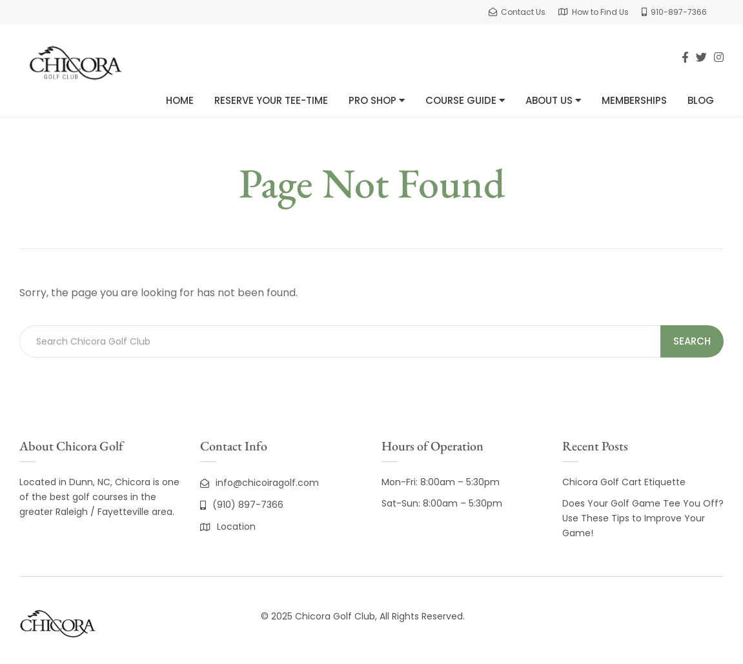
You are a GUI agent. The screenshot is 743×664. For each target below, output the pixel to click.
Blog (700, 100)
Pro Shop (377, 100)
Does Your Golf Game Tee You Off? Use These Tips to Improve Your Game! (643, 518)
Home (180, 100)
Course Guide (465, 100)
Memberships (634, 100)
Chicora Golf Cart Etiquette (624, 482)
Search (692, 341)
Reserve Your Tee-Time (271, 100)
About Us (553, 100)
